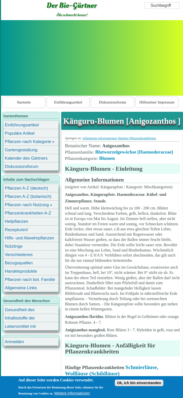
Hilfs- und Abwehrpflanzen (29, 238)
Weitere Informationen (72, 393)
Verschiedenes (19, 254)
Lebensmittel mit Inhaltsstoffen (20, 327)
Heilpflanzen (16, 221)
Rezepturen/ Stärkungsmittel (19, 230)
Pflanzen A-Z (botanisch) (28, 196)
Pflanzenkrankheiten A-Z (28, 213)
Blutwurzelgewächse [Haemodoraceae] (134, 152)
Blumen (107, 158)
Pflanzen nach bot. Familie (30, 279)
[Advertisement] (92, 58)
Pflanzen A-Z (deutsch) (26, 188)
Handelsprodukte (21, 271)
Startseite (24, 102)
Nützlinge (13, 246)
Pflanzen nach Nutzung (27, 204)
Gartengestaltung (21, 150)
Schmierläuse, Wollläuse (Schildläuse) (111, 370)
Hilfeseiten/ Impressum (156, 102)
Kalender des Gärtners (26, 158)
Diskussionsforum (112, 102)
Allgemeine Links (21, 287)
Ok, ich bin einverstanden (139, 383)
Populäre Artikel (19, 133)
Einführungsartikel (68, 102)
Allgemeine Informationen (99, 138)
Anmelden (14, 341)
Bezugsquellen (19, 263)
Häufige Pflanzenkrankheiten (137, 138)
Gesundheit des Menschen (19, 310)
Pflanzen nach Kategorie (28, 141)
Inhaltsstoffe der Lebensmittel (20, 319)
